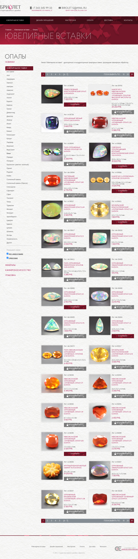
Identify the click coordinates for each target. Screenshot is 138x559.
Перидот (10, 157)
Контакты (128, 20)
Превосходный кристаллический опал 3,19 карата (75, 91)
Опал (9, 153)
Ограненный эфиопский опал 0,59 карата (122, 236)
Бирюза (9, 105)
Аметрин (10, 87)
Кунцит (9, 139)
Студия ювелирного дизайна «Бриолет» (72, 553)
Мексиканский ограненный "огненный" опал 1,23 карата (123, 497)
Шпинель (10, 231)
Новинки (9, 62)
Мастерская (70, 20)
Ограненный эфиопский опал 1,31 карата (74, 294)
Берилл (9, 101)
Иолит (9, 124)
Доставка (108, 20)
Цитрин (9, 228)
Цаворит (10, 220)
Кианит (9, 131)
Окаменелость (12, 239)
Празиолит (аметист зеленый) (18, 165)
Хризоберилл (11, 217)
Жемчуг (9, 120)
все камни (10, 72)
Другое (9, 243)
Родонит (10, 172)
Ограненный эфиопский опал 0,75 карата (74, 323)
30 (132, 75)
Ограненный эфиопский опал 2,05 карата (122, 294)
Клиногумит (11, 135)
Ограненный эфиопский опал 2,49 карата (74, 207)
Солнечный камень (14, 179)
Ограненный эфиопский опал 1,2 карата (121, 323)
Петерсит (10, 161)
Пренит (9, 168)
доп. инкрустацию (16, 254)
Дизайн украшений (44, 20)
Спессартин (11, 187)
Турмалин (10, 205)
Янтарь (9, 235)
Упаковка (10, 275)
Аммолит (10, 90)
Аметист (10, 83)
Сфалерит (10, 191)
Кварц (9, 127)
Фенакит (10, 209)
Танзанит (10, 198)
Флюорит (10, 213)
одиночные (13, 258)
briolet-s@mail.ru (74, 8)
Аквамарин (11, 79)
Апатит (9, 98)
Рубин (9, 176)
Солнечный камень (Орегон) (17, 183)
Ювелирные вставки (15, 20)
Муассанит (11, 150)
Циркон (9, 224)
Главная (8, 30)
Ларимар (10, 142)
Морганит (10, 146)
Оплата (90, 20)
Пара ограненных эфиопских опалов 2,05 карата (73, 265)
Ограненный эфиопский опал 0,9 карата (74, 236)
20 (128, 75)
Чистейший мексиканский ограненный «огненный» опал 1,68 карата (74, 180)
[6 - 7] (65, 75)
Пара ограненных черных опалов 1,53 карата (73, 149)
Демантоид (11, 113)
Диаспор (10, 116)
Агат (8, 75)
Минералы (10, 265)
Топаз (9, 202)
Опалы (35, 30)
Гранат (9, 109)
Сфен (9, 194)
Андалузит (10, 94)
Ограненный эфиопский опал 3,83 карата (122, 468)
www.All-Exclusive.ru (129, 549)
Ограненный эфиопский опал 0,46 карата (122, 265)
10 (124, 75)
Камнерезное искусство (18, 270)
